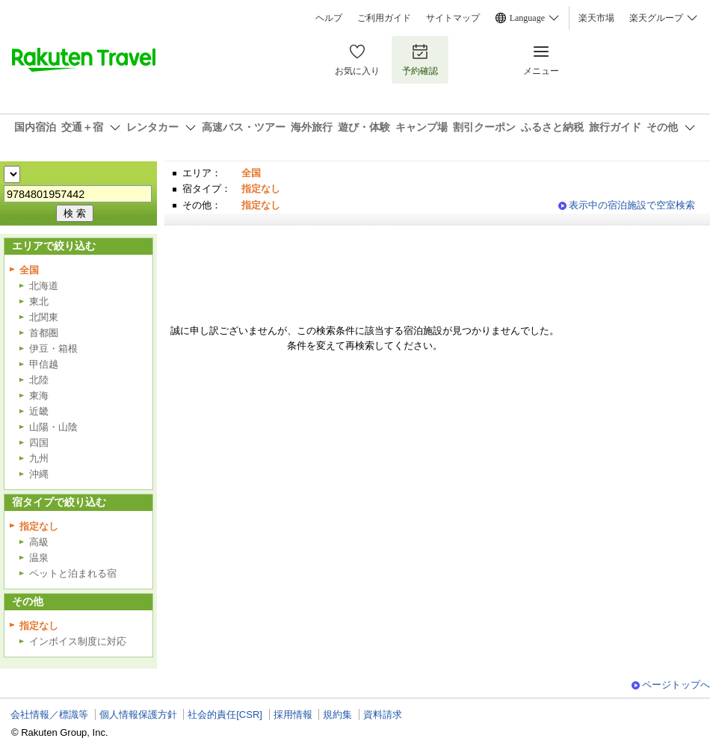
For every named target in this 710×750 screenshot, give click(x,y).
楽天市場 (596, 18)
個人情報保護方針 (138, 714)
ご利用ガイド (384, 18)
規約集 (337, 714)
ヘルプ (328, 18)
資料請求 (382, 714)
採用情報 (293, 714)
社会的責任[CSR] (225, 714)
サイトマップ (453, 18)
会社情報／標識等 (49, 714)
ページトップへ (676, 684)
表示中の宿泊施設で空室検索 (632, 205)
